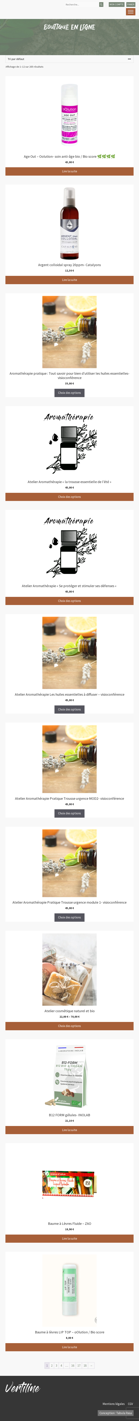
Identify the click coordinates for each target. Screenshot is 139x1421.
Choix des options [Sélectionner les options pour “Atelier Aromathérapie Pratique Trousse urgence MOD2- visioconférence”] (69, 813)
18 (85, 1366)
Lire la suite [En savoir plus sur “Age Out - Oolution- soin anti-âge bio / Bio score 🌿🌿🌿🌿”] (69, 171)
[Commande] (69, 59)
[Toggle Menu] (131, 11)
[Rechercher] (101, 4)
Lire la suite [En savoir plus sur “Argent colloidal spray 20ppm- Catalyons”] (69, 280)
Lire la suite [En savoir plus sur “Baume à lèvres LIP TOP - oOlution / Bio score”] (69, 1347)
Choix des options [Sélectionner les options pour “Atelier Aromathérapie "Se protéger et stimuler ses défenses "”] (69, 601)
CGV (131, 1404)
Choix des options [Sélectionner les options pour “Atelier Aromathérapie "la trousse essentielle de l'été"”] (69, 497)
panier (130, 4)
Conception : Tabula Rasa (116, 1413)
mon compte (117, 4)
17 (78, 1366)
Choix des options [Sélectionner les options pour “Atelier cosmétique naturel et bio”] (69, 1026)
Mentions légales (114, 1404)
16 (72, 1366)
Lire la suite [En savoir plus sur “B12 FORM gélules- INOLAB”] (69, 1130)
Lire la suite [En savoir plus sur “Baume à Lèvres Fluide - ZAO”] (69, 1239)
